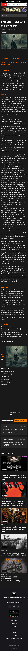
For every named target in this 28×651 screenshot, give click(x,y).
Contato (14, 632)
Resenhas (3, 32)
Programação (14, 623)
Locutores (14, 626)
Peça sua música (14, 635)
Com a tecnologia (14, 648)
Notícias (14, 629)
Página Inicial (14, 620)
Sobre (14, 641)
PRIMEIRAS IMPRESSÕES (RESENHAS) (14, 638)
